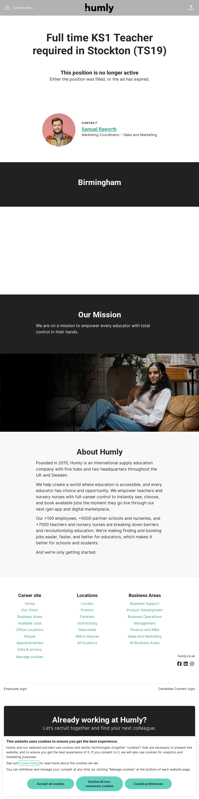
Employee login (15, 689)
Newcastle (87, 630)
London (87, 603)
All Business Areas (145, 643)
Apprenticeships (29, 643)
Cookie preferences (148, 784)
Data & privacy (30, 649)
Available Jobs (29, 623)
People (29, 636)
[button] (191, 7)
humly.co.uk (186, 656)
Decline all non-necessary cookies (100, 784)
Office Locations (29, 630)
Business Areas (29, 617)
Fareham (87, 617)
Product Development (145, 610)
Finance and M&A (144, 630)
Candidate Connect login (176, 689)
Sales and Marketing (144, 636)
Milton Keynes (87, 636)
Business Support (144, 603)
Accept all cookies (50, 784)
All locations (87, 643)
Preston (87, 610)
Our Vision (29, 610)
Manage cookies (29, 657)
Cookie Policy (29, 763)
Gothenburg (87, 623)
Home (30, 603)
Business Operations (145, 617)
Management (145, 623)
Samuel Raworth (99, 129)
